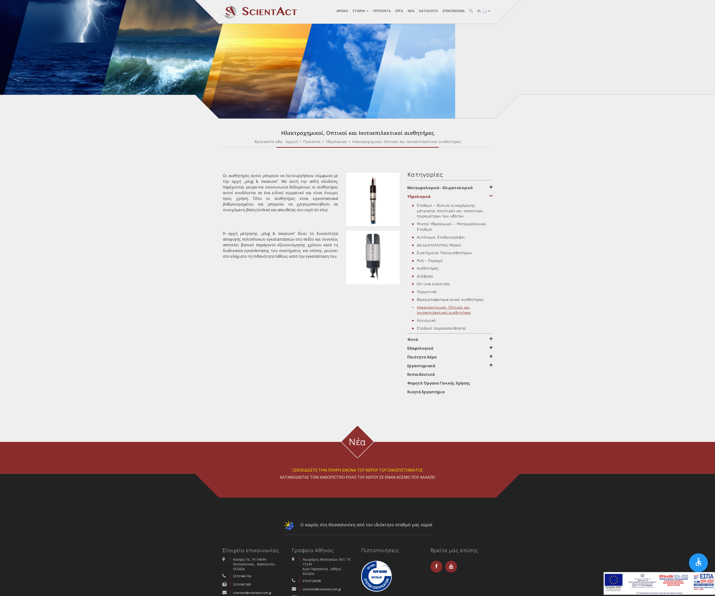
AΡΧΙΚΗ (342, 11)
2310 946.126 (242, 577)
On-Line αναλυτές (431, 285)
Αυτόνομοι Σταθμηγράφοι (438, 238)
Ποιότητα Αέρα (450, 358)
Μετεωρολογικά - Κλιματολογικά (450, 189)
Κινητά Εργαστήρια (426, 393)
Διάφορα (422, 277)
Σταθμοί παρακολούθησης (439, 329)
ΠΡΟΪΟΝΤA (382, 11)
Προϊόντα (312, 143)
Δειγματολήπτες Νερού (436, 246)
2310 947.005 (242, 586)
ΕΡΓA (399, 11)
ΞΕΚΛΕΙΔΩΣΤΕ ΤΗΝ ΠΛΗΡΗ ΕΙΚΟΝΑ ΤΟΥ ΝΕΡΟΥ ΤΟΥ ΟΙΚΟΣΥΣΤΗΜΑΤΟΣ (357, 471)
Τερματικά (424, 293)
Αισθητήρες (425, 269)
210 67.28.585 (311, 582)
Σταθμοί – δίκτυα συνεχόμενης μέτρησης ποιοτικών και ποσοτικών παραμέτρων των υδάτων (447, 212)
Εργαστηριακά (450, 367)
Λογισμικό (423, 322)
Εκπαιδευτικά (421, 375)
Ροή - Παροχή (427, 262)
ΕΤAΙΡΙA (360, 11)
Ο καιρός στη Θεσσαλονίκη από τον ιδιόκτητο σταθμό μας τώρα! (357, 527)
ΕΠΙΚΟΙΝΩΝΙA (454, 11)
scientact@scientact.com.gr (321, 590)
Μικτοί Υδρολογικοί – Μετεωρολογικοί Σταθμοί (449, 228)
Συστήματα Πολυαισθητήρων (442, 254)
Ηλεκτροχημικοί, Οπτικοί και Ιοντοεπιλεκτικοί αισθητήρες (406, 143)
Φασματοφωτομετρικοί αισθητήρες (448, 300)
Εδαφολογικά (450, 349)
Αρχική (291, 143)
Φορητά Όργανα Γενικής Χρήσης (438, 384)
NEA (411, 11)
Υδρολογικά (336, 143)
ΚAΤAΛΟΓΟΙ (428, 11)
